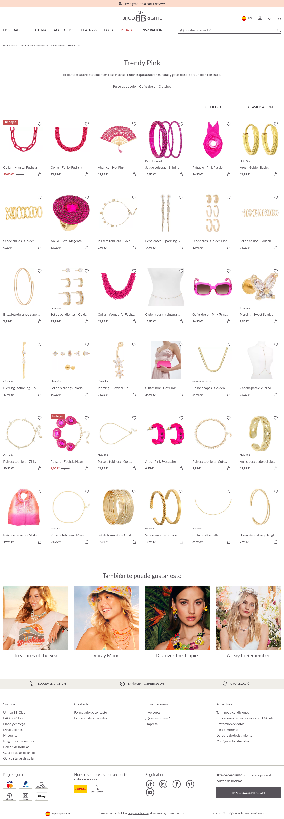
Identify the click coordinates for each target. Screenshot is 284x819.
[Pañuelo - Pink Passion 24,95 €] (213, 149)
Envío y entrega (14, 724)
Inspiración (151, 30)
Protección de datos (230, 724)
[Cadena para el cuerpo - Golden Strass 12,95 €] (260, 370)
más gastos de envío (138, 813)
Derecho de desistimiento (234, 735)
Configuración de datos (233, 741)
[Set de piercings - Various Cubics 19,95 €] (71, 370)
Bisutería (38, 30)
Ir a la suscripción (248, 792)
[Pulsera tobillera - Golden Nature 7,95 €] (118, 223)
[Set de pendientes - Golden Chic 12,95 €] (71, 296)
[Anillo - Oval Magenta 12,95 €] (71, 223)
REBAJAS (127, 30)
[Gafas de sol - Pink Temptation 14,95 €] (213, 296)
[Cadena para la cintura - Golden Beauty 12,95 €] (165, 296)
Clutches (165, 86)
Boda (109, 30)
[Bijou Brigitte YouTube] (150, 792)
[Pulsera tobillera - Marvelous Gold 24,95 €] (71, 517)
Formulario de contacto (90, 712)
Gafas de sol (147, 86)
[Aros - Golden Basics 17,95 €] (260, 149)
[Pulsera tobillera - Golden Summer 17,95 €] (118, 443)
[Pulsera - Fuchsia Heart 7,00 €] (71, 443)
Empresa (151, 724)
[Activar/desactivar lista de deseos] (39, 124)
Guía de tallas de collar (19, 758)
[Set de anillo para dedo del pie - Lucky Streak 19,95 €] (165, 517)
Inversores (152, 712)
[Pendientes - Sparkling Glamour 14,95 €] (165, 223)
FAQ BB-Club (13, 718)
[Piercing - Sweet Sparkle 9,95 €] (260, 296)
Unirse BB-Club (14, 712)
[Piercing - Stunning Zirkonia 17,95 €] (23, 370)
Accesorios (64, 30)
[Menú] (213, 107)
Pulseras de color (125, 86)
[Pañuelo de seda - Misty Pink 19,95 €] (23, 517)
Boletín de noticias (16, 747)
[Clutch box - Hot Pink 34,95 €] (165, 370)
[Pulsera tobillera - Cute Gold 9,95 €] (213, 443)
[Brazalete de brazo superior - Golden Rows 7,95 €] (23, 296)
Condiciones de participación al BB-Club (244, 718)
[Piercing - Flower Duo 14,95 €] (118, 370)
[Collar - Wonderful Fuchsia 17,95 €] (118, 296)
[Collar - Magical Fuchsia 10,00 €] (23, 149)
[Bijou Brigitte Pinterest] (190, 784)
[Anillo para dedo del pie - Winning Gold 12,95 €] (260, 443)
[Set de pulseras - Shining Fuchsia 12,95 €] (165, 149)
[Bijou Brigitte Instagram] (163, 784)
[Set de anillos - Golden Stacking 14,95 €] (260, 223)
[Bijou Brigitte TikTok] (150, 784)
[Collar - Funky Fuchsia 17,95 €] (71, 149)
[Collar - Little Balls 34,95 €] (213, 517)
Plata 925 (89, 30)
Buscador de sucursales (90, 718)
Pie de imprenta (227, 729)
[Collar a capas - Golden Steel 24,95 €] (213, 370)
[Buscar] (279, 30)
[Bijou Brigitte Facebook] (176, 784)
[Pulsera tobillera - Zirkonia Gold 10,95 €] (23, 443)
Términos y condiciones (232, 712)
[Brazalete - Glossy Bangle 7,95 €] (260, 517)
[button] (260, 18)
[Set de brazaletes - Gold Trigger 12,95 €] (118, 517)
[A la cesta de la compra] (39, 174)
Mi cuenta (10, 735)
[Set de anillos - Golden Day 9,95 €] (23, 223)
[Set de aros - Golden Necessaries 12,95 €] (213, 223)
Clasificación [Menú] (260, 107)
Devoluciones (13, 729)
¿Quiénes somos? (157, 718)
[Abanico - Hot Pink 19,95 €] (118, 149)
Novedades (13, 30)
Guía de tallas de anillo (19, 752)
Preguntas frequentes (18, 741)
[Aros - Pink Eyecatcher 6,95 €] (165, 443)
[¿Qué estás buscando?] (229, 30)
